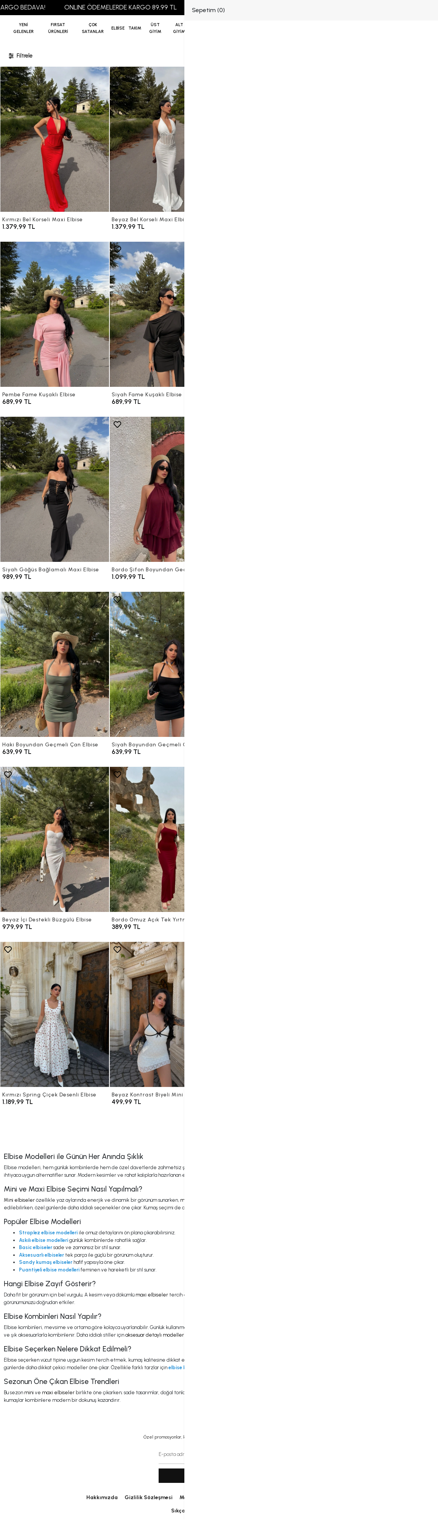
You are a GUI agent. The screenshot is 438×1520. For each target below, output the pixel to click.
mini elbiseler (206, 1327)
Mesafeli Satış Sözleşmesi (212, 1497)
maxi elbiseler (196, 1200)
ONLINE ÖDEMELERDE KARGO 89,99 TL (150, 7)
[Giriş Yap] (393, 28)
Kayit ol (219, 1475)
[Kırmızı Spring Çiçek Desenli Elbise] (54, 1014)
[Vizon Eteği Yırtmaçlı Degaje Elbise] (383, 1014)
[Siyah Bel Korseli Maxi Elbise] (274, 139)
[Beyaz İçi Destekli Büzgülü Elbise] (54, 839)
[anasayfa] (219, 28)
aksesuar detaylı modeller (154, 1335)
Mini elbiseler (19, 1200)
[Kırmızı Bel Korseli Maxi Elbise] (54, 139)
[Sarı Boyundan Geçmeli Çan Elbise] (383, 489)
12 (242, 1130)
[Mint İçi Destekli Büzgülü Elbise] (274, 664)
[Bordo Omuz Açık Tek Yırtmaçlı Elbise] (164, 839)
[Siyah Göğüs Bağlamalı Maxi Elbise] (54, 489)
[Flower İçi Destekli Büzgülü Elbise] (383, 664)
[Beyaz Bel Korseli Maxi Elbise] (164, 139)
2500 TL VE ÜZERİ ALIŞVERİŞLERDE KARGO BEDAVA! (300, 7)
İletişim (261, 1497)
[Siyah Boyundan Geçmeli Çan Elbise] (164, 664)
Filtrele (20, 55)
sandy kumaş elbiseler (306, 1207)
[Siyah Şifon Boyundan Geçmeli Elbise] (274, 489)
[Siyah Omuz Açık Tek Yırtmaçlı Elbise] (274, 839)
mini (29, 1392)
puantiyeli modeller (340, 1392)
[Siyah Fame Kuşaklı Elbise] (164, 314)
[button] (58, 28)
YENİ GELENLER (23, 28)
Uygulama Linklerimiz (305, 1497)
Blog (346, 1497)
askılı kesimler (380, 1392)
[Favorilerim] (380, 28)
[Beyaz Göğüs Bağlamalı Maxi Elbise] (383, 314)
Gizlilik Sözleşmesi (149, 1497)
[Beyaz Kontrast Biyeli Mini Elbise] (164, 1014)
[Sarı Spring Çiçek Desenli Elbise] (383, 839)
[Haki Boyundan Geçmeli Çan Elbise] (54, 664)
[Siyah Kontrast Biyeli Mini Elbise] (274, 1014)
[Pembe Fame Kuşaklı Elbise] (54, 314)
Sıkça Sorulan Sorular (199, 1510)
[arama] (423, 28)
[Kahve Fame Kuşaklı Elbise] (383, 139)
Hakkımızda (102, 1497)
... (230, 1130)
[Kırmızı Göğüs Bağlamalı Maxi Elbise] (274, 314)
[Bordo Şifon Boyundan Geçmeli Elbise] (164, 489)
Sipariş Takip (250, 1510)
